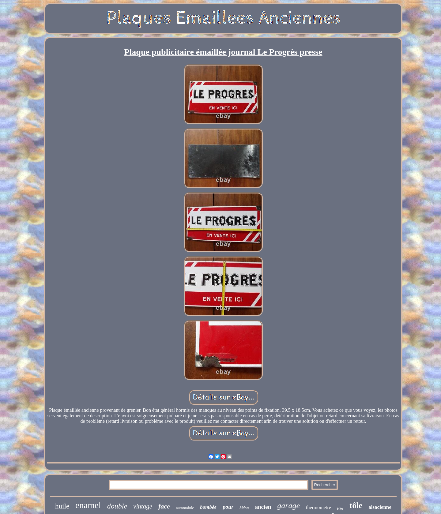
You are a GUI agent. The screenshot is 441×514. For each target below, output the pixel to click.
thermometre (318, 507)
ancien (263, 507)
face (164, 506)
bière (340, 508)
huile (62, 506)
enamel (88, 505)
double (117, 506)
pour (228, 507)
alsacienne (379, 507)
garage (288, 505)
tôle (355, 505)
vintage (142, 506)
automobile (185, 507)
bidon (244, 507)
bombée (208, 507)
